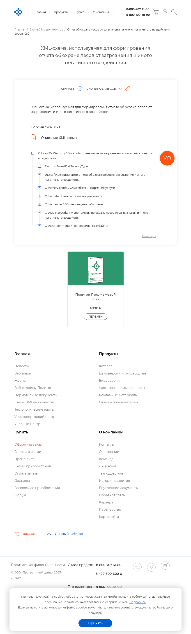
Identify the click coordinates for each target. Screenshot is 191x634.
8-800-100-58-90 (138, 14)
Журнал (21, 381)
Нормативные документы (35, 395)
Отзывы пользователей (118, 402)
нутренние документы (118, 488)
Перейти (96, 316)
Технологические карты (34, 409)
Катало (105, 366)
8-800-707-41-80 (137, 9)
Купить (82, 12)
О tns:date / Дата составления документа (73, 196)
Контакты (107, 444)
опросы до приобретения (37, 488)
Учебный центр (27, 424)
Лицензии (107, 466)
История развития (114, 481)
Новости (21, 366)
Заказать (25, 533)
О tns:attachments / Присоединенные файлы (76, 225)
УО (167, 158)
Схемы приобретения (32, 466)
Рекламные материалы (118, 395)
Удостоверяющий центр (34, 417)
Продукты (62, 12)
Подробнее (137, 602)
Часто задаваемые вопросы (122, 388)
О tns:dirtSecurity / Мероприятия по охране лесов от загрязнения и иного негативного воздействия (96, 215)
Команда (106, 459)
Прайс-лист (24, 459)
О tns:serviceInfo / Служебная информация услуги (80, 187)
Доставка (22, 481)
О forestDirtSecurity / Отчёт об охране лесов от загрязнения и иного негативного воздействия (95, 156)
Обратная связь (112, 495)
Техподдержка (111, 473)
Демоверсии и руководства (122, 373)
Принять (95, 623)
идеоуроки (109, 381)
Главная (42, 12)
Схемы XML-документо (34, 402)
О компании (103, 12)
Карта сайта (109, 517)
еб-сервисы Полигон (33, 388)
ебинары (23, 373)
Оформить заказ (27, 444)
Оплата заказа (26, 473)
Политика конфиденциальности (38, 564)
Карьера (106, 502)
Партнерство (110, 510)
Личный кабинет (64, 533)
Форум (20, 495)
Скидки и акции (27, 452)
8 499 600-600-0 (109, 574)
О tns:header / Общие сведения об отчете (74, 204)
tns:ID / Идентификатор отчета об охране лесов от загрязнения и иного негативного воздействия (95, 177)
